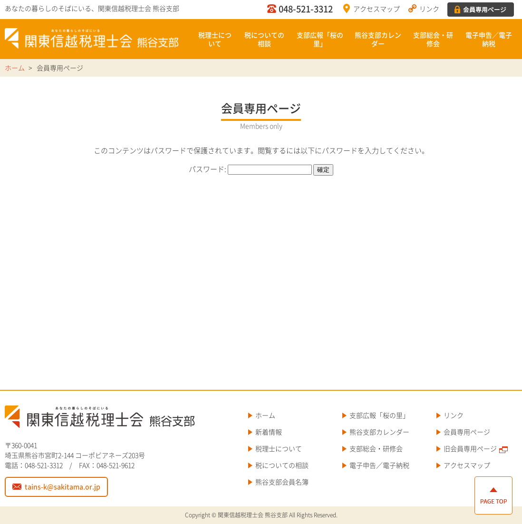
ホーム (265, 415)
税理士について (215, 39)
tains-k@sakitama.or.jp (62, 486)
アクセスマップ (376, 8)
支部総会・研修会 (433, 39)
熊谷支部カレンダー (378, 39)
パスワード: (250, 169)
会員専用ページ (467, 431)
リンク (429, 8)
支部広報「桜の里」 (320, 39)
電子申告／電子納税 (488, 39)
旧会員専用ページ (470, 448)
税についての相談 (264, 39)
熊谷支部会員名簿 (282, 481)
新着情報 (268, 431)
